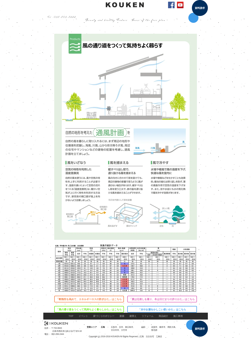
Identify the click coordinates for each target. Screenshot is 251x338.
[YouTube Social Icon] (180, 5)
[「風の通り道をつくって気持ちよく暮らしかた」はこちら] (89, 309)
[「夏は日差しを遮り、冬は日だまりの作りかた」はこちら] (162, 299)
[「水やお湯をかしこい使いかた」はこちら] (162, 309)
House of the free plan (149, 20)
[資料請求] (200, 8)
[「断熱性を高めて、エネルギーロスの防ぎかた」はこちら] (89, 299)
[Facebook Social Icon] (171, 5)
